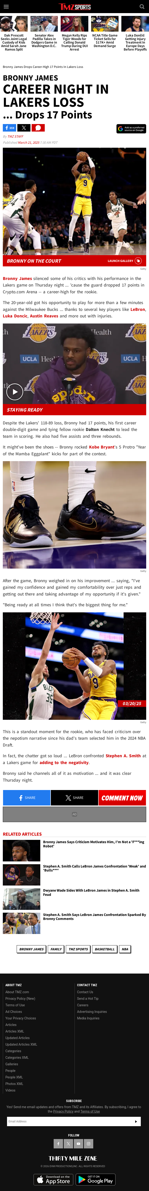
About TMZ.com (17, 992)
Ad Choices (13, 1012)
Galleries (11, 1064)
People (10, 1071)
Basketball (105, 949)
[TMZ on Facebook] (58, 1143)
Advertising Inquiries (92, 1012)
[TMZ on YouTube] (78, 1143)
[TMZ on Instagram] (88, 1143)
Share (26, 798)
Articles (11, 1025)
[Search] (142, 6)
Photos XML (14, 1084)
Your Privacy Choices (20, 1018)
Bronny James (31, 949)
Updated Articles (17, 1038)
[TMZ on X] (68, 1143)
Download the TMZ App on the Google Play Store (95, 1180)
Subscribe (136, 1121)
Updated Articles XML (21, 1044)
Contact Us (85, 992)
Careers (82, 1005)
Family (55, 949)
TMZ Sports (78, 949)
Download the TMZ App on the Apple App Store (53, 1180)
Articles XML (14, 1031)
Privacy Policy (63, 1111)
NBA (125, 949)
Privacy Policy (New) (20, 998)
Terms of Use (15, 1005)
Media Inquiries (88, 1018)
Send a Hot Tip (87, 998)
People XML (14, 1077)
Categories (13, 1051)
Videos (10, 1090)
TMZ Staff (15, 136)
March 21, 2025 (29, 142)
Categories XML (17, 1057)
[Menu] (6, 6)
